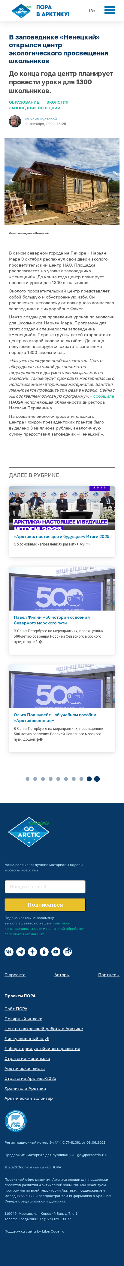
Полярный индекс (23, 1018)
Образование (24, 102)
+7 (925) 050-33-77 (55, 1219)
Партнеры (108, 974)
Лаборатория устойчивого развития (42, 1048)
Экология (57, 102)
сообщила (103, 396)
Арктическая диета (25, 1068)
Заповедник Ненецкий (34, 107)
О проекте (15, 974)
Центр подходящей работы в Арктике (44, 1028)
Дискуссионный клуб (27, 1038)
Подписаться (45, 904)
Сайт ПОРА (16, 1008)
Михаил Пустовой (41, 119)
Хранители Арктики (25, 1088)
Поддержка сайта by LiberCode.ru (34, 1231)
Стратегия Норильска (27, 1058)
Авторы (62, 974)
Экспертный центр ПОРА (39, 1167)
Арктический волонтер (29, 1098)
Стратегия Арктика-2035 (30, 1078)
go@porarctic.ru (91, 1154)
